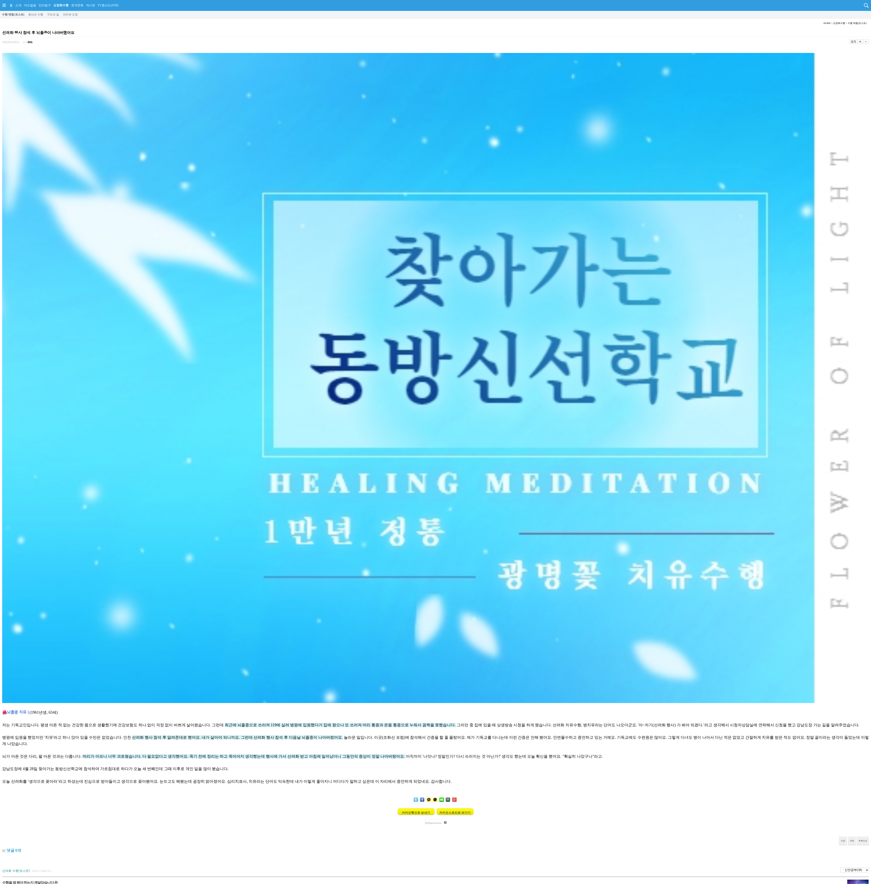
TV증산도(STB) (108, 5)
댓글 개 (14, 850)
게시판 (90, 5)
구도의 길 (53, 14)
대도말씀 (30, 5)
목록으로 (862, 840)
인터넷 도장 (70, 14)
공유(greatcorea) (433, 822)
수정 (843, 840)
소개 (18, 5)
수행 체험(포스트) (13, 14)
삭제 (852, 840)
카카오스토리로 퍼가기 (455, 812)
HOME (827, 23)
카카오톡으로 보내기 (416, 812)
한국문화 (77, 5)
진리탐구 (45, 5)
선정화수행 (61, 5)
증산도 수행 (35, 14)
